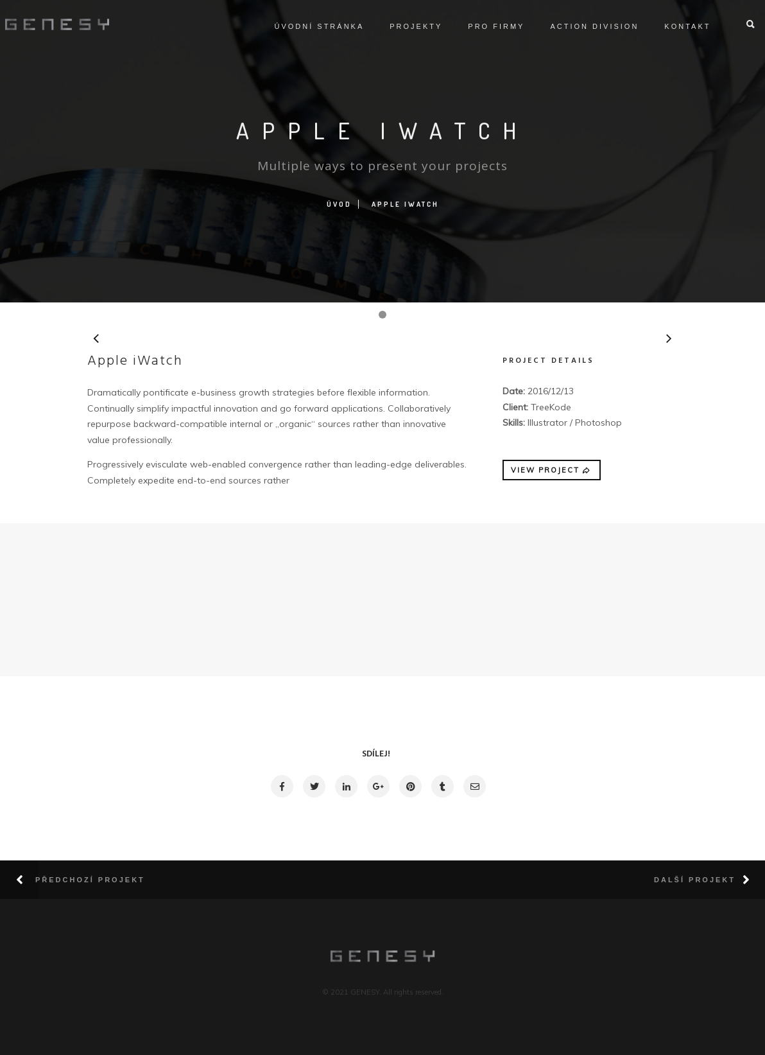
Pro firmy (482, 26)
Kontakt (673, 26)
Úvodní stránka (305, 26)
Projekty (401, 26)
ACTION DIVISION (580, 26)
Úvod (339, 204)
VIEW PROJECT (551, 470)
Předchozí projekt (90, 880)
